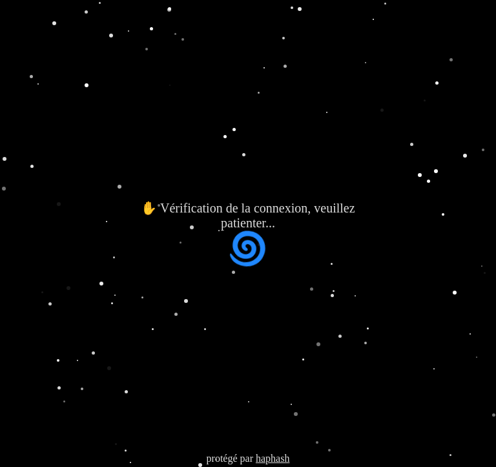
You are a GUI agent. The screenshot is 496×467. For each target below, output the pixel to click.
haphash (272, 458)
